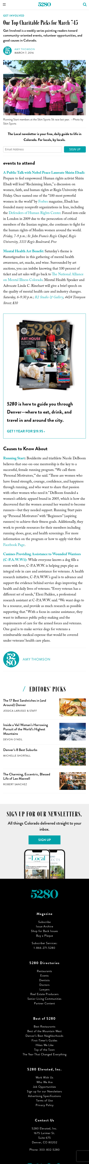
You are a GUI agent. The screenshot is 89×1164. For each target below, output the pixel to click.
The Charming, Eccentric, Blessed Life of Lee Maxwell (26, 776)
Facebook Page (14, 545)
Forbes (43, 202)
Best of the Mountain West (44, 1031)
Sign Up (74, 149)
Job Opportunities (44, 1087)
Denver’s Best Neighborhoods (44, 1036)
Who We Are (45, 1082)
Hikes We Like (45, 1045)
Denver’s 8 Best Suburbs (20, 749)
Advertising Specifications (44, 1096)
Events (44, 976)
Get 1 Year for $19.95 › (26, 431)
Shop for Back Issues (44, 931)
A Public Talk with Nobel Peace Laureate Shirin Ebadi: (44, 173)
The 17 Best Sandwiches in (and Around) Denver (24, 703)
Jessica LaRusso (14, 711)
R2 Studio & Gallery (49, 298)
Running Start (14, 459)
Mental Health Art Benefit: (23, 252)
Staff (33, 711)
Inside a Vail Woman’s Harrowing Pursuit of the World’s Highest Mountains (25, 729)
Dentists (44, 980)
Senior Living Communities (44, 999)
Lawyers (45, 989)
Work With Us (44, 1077)
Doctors (44, 985)
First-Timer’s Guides (44, 1040)
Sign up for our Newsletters (44, 1091)
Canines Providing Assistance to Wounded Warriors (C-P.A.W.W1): (42, 557)
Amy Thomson (25, 49)
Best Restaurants (44, 1026)
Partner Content (44, 1003)
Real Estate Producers (44, 994)
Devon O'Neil (13, 739)
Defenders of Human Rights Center (34, 213)
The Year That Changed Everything (44, 1054)
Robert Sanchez (15, 784)
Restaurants (44, 971)
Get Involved (13, 16)
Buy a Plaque (44, 936)
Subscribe (44, 922)
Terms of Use (44, 1100)
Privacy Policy (45, 1105)
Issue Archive (44, 926)
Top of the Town (44, 1050)
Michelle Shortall (17, 755)
